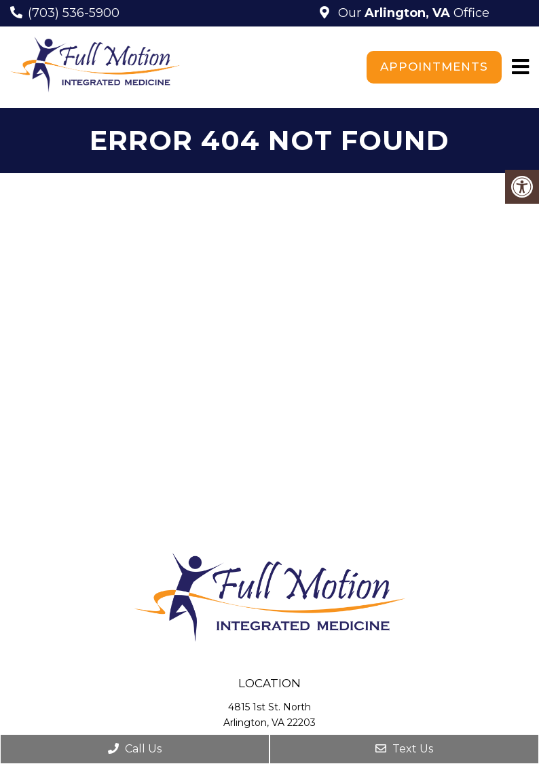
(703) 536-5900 (73, 12)
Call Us (135, 748)
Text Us (404, 748)
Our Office (412, 12)
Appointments (434, 66)
